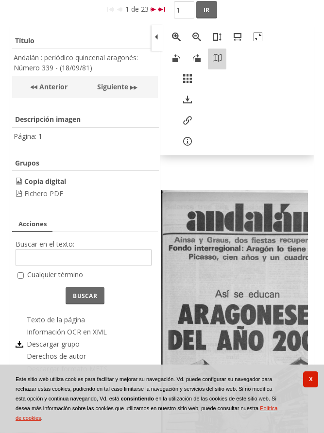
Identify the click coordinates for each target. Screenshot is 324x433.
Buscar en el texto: (45, 244)
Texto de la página (56, 319)
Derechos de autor (56, 356)
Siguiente (112, 86)
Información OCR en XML (67, 331)
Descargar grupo (53, 344)
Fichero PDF (43, 193)
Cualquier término (55, 274)
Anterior (52, 86)
